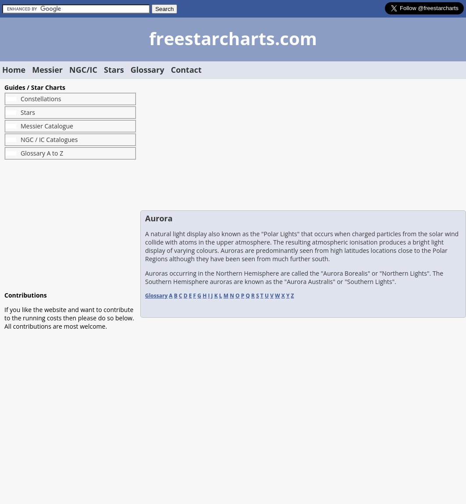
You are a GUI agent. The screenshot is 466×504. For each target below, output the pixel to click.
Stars (114, 69)
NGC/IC (83, 69)
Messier (47, 69)
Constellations (41, 99)
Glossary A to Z (42, 153)
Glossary (147, 69)
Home (13, 69)
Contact (186, 69)
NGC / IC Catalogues (49, 139)
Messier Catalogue (47, 126)
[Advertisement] (70, 225)
